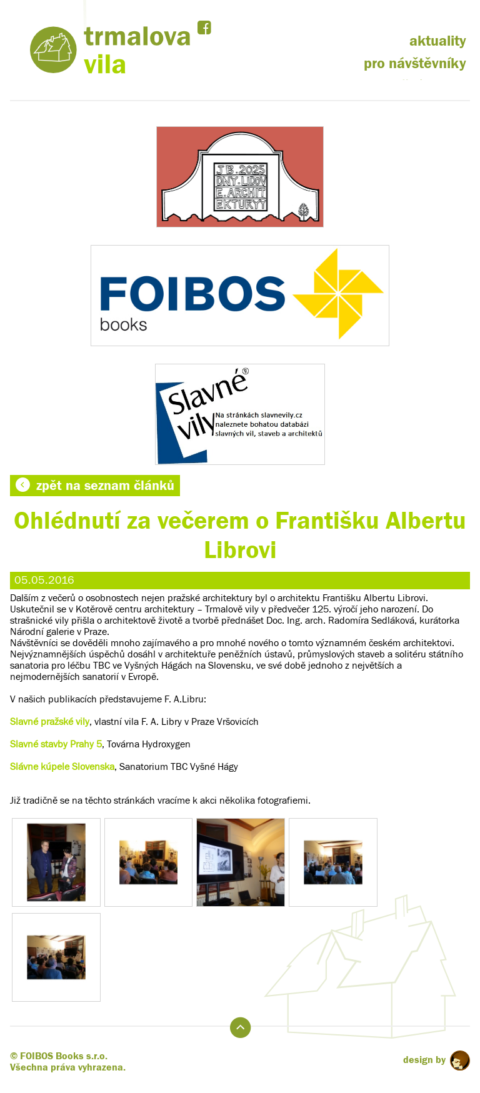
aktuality (437, 40)
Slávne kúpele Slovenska (62, 766)
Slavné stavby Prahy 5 (56, 744)
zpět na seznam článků (95, 485)
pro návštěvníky (415, 63)
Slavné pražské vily (49, 721)
